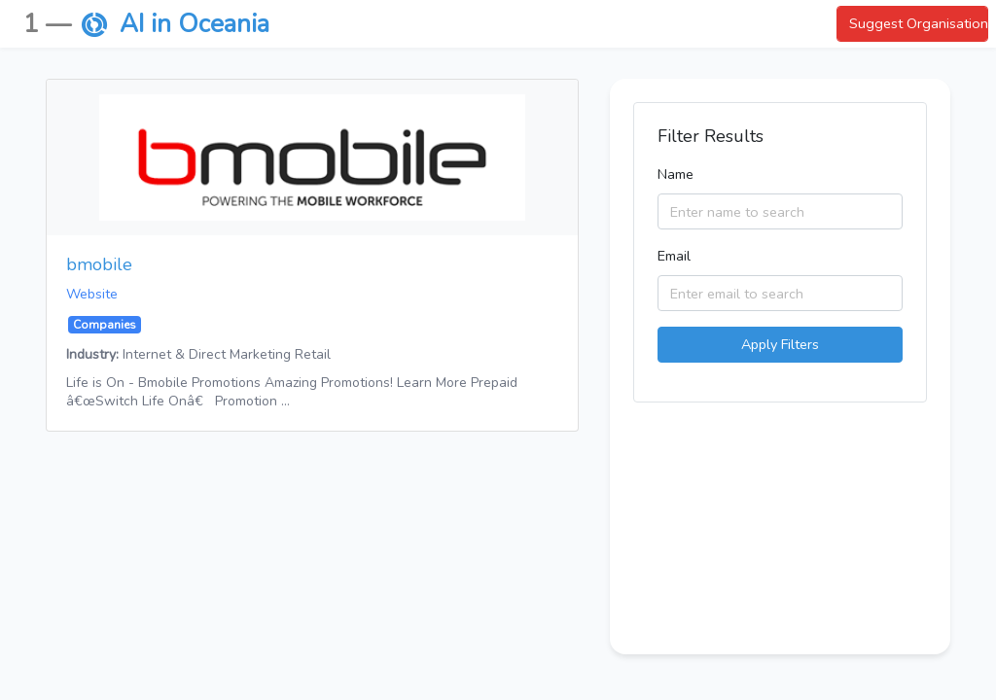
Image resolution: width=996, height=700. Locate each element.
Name (676, 174)
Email (674, 255)
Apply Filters (780, 344)
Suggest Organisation (918, 23)
